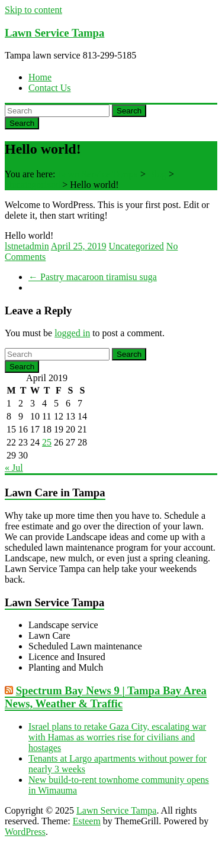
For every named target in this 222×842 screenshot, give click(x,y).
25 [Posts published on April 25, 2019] (47, 442)
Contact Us (49, 88)
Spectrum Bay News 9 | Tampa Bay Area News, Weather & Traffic (106, 697)
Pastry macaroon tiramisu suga (92, 277)
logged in (72, 333)
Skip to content (33, 10)
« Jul (14, 468)
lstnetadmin (27, 246)
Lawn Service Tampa (54, 33)
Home (40, 77)
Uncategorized (136, 246)
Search (129, 110)
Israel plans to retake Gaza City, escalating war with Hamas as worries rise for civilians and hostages (117, 737)
